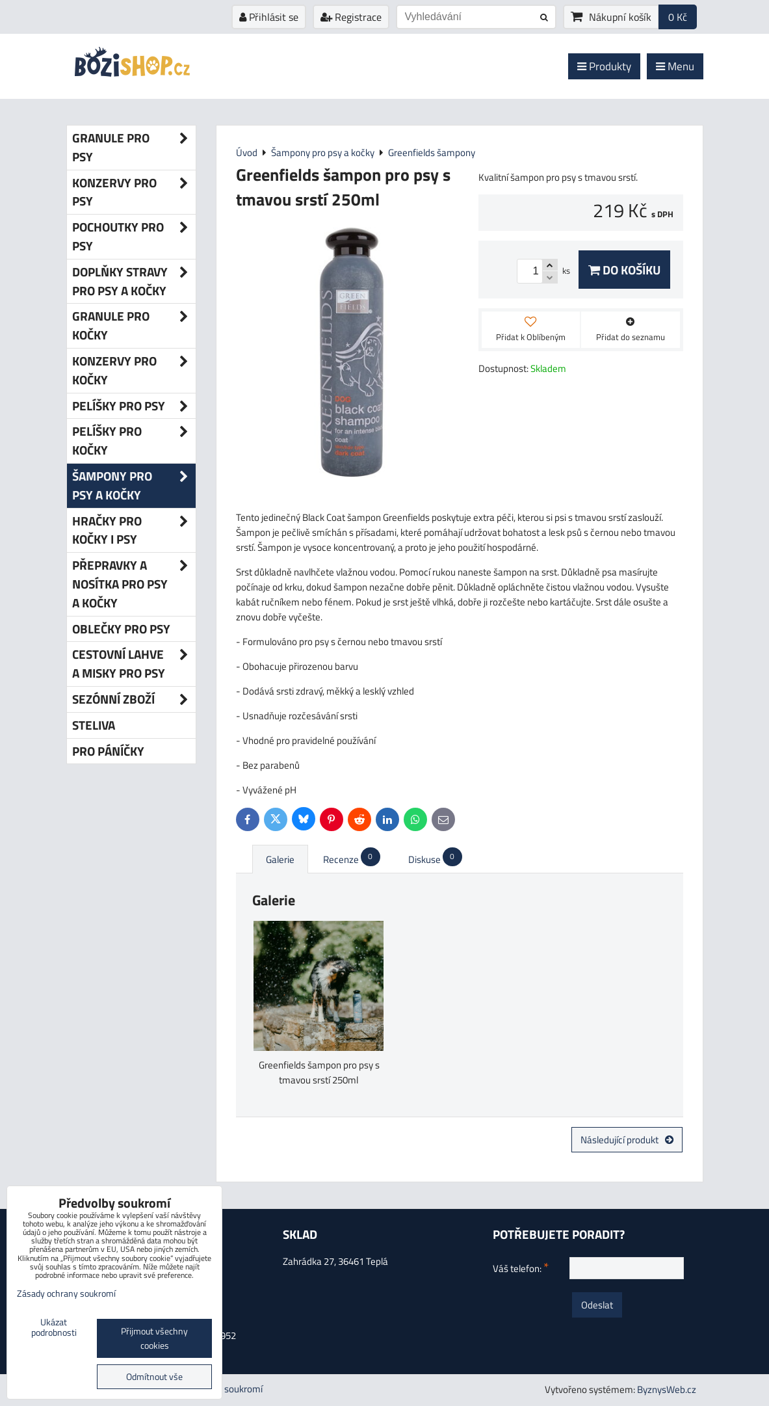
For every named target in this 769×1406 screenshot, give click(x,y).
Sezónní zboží (134, 699)
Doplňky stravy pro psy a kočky (134, 281)
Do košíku (624, 269)
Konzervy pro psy (134, 192)
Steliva (93, 724)
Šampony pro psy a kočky (134, 486)
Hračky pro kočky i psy (134, 531)
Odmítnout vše (154, 1377)
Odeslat (597, 1304)
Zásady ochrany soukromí (66, 1293)
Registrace (351, 17)
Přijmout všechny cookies (154, 1338)
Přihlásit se (268, 17)
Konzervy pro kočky (134, 371)
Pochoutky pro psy (134, 237)
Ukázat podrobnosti (54, 1328)
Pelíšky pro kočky (134, 441)
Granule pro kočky (134, 326)
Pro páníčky (108, 750)
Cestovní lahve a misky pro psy (134, 664)
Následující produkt (626, 1139)
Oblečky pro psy (121, 628)
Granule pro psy (134, 148)
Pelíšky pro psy (134, 406)
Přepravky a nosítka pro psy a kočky (134, 584)
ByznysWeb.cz (666, 1389)
